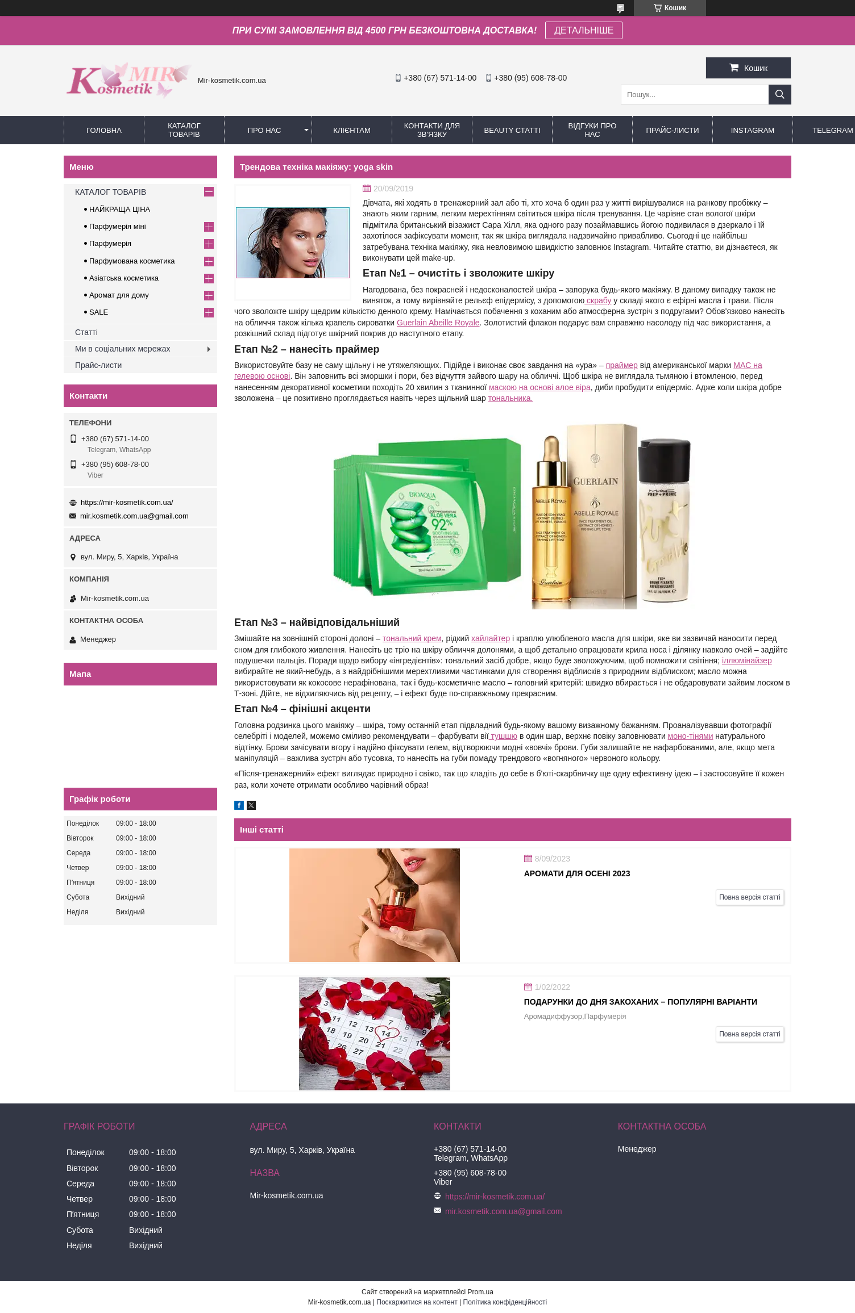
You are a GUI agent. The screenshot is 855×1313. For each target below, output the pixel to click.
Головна (104, 130)
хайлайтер (490, 638)
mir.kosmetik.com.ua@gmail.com (134, 516)
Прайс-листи (672, 130)
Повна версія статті (750, 897)
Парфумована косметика (132, 261)
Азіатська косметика (124, 278)
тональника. (510, 398)
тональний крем (412, 638)
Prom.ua (480, 1292)
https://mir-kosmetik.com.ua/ (127, 502)
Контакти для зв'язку (432, 130)
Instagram (752, 130)
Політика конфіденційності (505, 1302)
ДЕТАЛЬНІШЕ (583, 30)
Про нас (264, 130)
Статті (86, 332)
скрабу (597, 300)
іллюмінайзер (747, 660)
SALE (98, 312)
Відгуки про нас (592, 130)
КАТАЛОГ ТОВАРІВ (184, 130)
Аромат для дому (119, 295)
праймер (622, 365)
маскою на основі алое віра (540, 387)
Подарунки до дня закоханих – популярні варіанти (640, 1001)
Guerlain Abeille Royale (438, 322)
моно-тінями (690, 736)
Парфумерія (110, 243)
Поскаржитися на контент (416, 1302)
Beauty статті (512, 130)
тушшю (503, 736)
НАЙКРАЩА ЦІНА (119, 209)
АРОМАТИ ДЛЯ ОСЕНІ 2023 (577, 873)
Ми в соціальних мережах (122, 348)
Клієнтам (351, 130)
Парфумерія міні (117, 226)
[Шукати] (780, 94)
